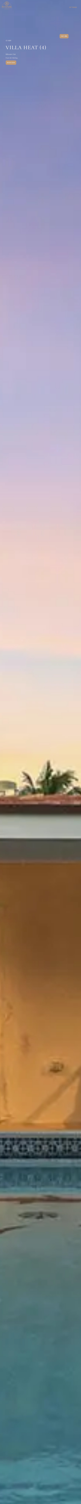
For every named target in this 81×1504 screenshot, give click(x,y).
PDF (64, 36)
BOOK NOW (11, 62)
